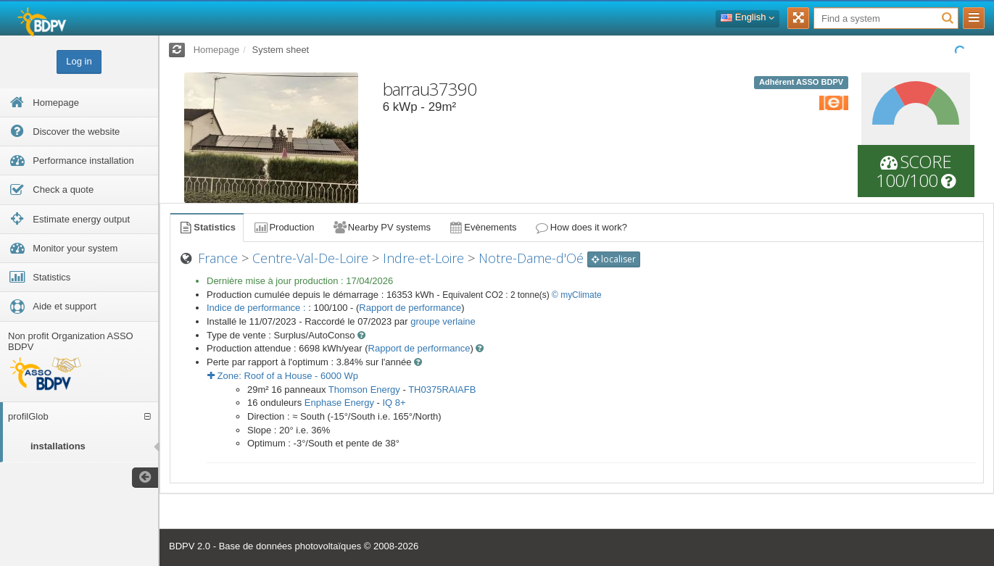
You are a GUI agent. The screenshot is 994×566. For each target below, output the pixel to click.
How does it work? (581, 227)
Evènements (482, 227)
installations (58, 446)
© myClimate (577, 295)
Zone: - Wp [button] (282, 375)
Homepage (217, 49)
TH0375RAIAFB (442, 389)
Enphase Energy (339, 402)
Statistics (207, 227)
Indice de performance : (257, 307)
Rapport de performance (410, 307)
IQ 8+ (393, 402)
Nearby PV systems (381, 227)
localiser (614, 259)
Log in (78, 61)
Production (283, 227)
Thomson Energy (364, 389)
